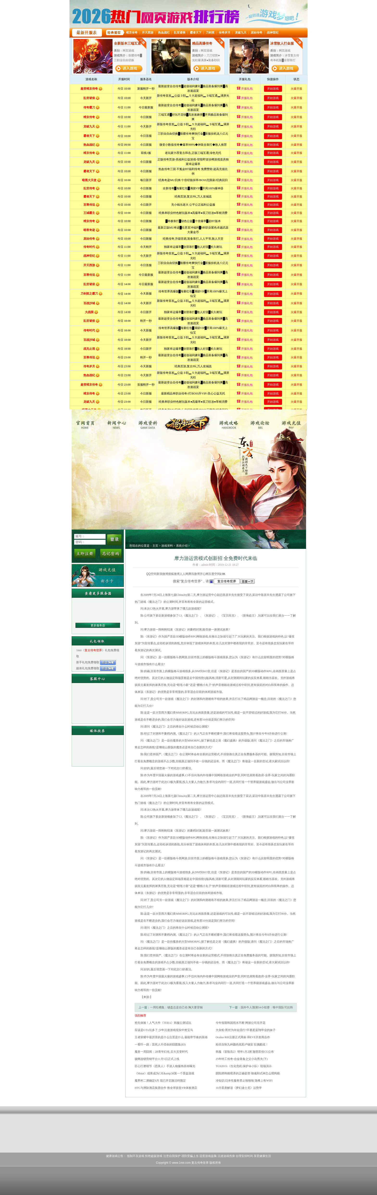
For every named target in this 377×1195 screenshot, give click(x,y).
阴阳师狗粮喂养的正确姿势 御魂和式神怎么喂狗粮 (248, 1073)
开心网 (204, 574)
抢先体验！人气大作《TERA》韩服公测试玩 (163, 1022)
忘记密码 (111, 553)
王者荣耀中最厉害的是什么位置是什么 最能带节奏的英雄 (171, 1037)
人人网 (184, 574)
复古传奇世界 (86, 422)
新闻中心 (118, 422)
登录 (114, 539)
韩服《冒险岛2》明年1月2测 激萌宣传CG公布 (245, 1051)
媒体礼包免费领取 (88, 668)
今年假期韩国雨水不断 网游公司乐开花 (240, 1022)
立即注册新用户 (85, 553)
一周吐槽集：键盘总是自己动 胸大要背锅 (176, 1007)
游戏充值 (292, 422)
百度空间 (214, 574)
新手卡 (98, 581)
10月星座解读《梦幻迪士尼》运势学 (239, 1088)
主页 (155, 545)
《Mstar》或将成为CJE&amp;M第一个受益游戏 (164, 1073)
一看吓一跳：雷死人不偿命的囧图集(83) (160, 1044)
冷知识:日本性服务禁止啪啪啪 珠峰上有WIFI (244, 1080)
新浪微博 (162, 574)
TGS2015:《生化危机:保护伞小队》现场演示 (244, 1066)
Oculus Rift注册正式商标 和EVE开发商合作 (243, 1037)
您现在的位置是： (140, 545)
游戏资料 (150, 422)
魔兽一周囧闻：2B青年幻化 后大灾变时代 (161, 1051)
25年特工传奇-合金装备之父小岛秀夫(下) (242, 1059)
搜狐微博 (174, 574)
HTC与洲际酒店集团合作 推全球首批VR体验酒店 (166, 1088)
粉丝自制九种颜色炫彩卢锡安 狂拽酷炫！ (242, 1044)
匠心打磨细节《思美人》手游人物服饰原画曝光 (165, 1066)
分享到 (142, 574)
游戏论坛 (260, 422)
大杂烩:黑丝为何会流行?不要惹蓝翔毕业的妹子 (246, 1030)
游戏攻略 (228, 422)
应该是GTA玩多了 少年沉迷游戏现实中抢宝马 (164, 1030)
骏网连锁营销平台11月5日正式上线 (157, 1059)
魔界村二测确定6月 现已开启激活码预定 (160, 1080)
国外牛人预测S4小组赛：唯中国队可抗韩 (267, 1007)
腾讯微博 (194, 574)
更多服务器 (98, 625)
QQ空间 (151, 574)
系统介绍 (182, 545)
